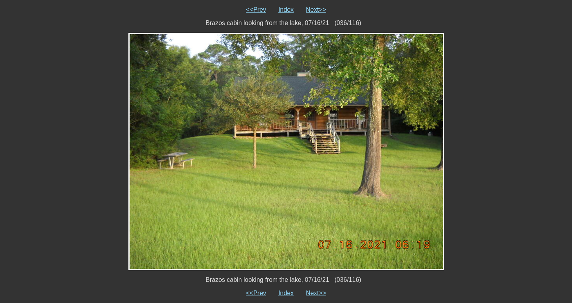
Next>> (316, 9)
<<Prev (256, 9)
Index (286, 9)
